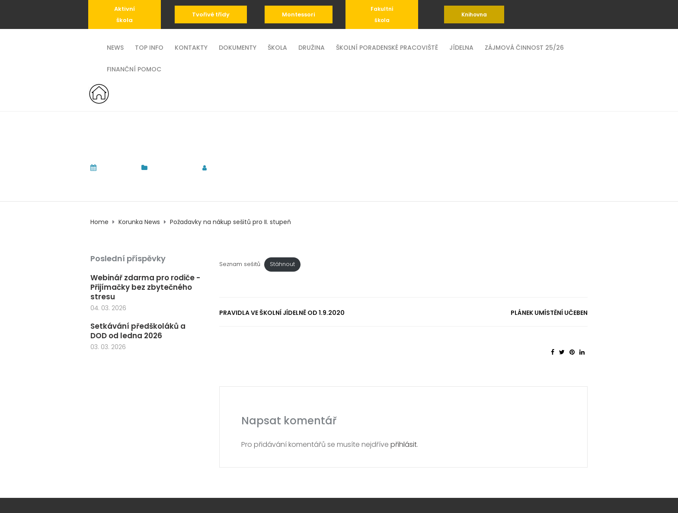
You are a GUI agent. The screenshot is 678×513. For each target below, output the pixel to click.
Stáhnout (282, 264)
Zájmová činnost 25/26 (524, 47)
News (115, 47)
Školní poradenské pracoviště (387, 47)
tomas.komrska (243, 167)
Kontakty (191, 47)
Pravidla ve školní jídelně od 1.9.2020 (282, 312)
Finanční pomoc (134, 68)
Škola (277, 47)
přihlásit (403, 444)
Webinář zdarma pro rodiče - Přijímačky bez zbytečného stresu (145, 287)
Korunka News (172, 167)
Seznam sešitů (239, 264)
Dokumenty (237, 47)
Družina (311, 47)
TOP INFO (149, 47)
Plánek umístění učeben (549, 312)
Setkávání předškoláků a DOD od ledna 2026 (137, 331)
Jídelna (461, 47)
